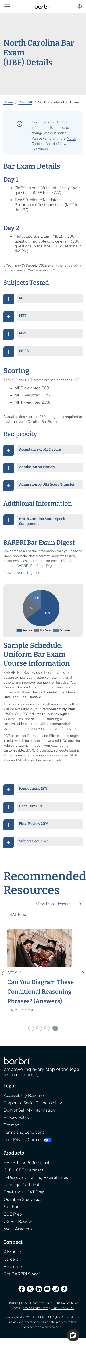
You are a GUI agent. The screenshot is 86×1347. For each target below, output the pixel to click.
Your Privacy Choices (23, 1140)
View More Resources (59, 904)
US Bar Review (18, 1221)
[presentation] (3, 973)
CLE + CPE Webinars (23, 1170)
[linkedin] (38, 1289)
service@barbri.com (35, 1308)
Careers (11, 1259)
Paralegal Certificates (24, 1185)
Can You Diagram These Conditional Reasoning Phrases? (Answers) (40, 992)
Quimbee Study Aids (23, 1199)
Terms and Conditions (24, 1132)
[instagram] (56, 1289)
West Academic (18, 1229)
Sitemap (11, 1125)
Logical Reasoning (20, 1009)
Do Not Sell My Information (29, 1110)
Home (8, 102)
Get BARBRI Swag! (22, 1274)
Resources (13, 1267)
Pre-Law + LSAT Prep (24, 1192)
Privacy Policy (16, 1117)
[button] (7, 6)
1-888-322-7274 (62, 1308)
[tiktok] (64, 1289)
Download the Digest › (21, 572)
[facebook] (21, 1289)
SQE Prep (13, 1214)
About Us (13, 1252)
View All (25, 102)
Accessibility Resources (25, 1095)
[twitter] (30, 1289)
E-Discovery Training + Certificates (36, 1177)
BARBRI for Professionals (27, 1163)
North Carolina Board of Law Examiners (53, 144)
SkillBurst (13, 1207)
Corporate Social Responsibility (33, 1103)
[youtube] (47, 1289)
